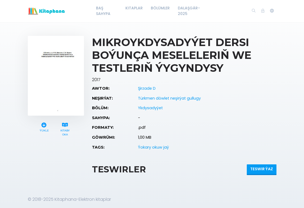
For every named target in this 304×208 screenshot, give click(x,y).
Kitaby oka (65, 128)
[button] (271, 11)
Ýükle (44, 126)
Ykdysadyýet (150, 108)
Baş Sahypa (103, 10)
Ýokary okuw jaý (153, 147)
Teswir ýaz (261, 169)
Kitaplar (134, 8)
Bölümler (160, 8)
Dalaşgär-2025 (189, 10)
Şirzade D (147, 88)
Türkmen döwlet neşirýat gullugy (169, 98)
